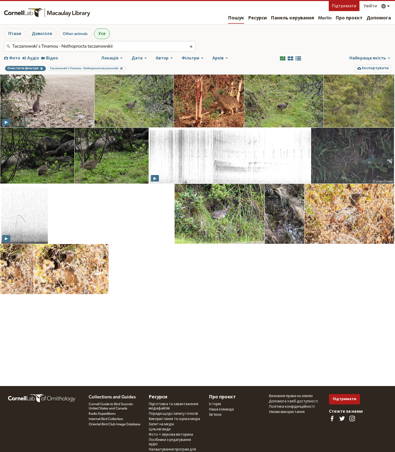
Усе (102, 34)
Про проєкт (349, 18)
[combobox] (99, 46)
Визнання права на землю (291, 396)
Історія (215, 404)
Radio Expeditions (102, 413)
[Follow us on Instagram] (352, 418)
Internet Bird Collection (106, 419)
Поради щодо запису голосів (173, 413)
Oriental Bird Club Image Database (114, 424)
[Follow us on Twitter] (342, 418)
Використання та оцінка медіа (174, 419)
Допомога (379, 18)
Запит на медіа (161, 424)
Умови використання (287, 412)
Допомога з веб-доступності (293, 401)
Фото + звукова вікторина (171, 434)
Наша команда (221, 409)
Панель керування (292, 18)
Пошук (236, 18)
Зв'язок (215, 414)
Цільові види (160, 429)
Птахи (14, 34)
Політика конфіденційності (292, 406)
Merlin (325, 18)
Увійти (370, 6)
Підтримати (344, 6)
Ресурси (257, 18)
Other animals (75, 34)
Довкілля (42, 34)
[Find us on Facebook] (332, 418)
